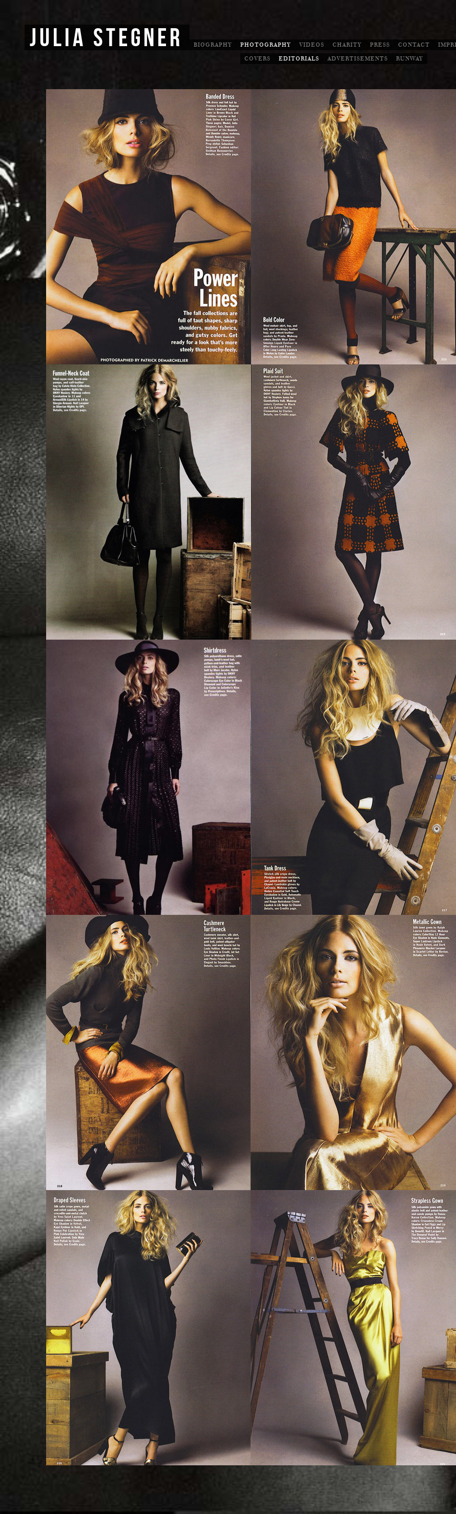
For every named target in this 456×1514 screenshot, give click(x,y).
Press (380, 45)
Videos (311, 45)
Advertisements (357, 58)
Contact (414, 45)
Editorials (299, 58)
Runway (409, 58)
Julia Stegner (106, 38)
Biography (213, 45)
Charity (347, 45)
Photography (265, 45)
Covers (257, 58)
